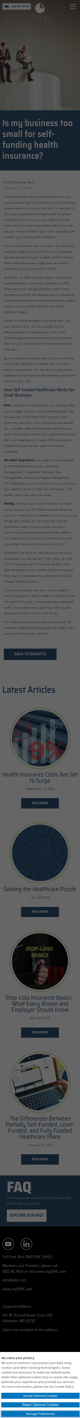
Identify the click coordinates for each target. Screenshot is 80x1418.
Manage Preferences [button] (40, 1414)
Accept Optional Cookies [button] (40, 1395)
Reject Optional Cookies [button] (40, 1405)
